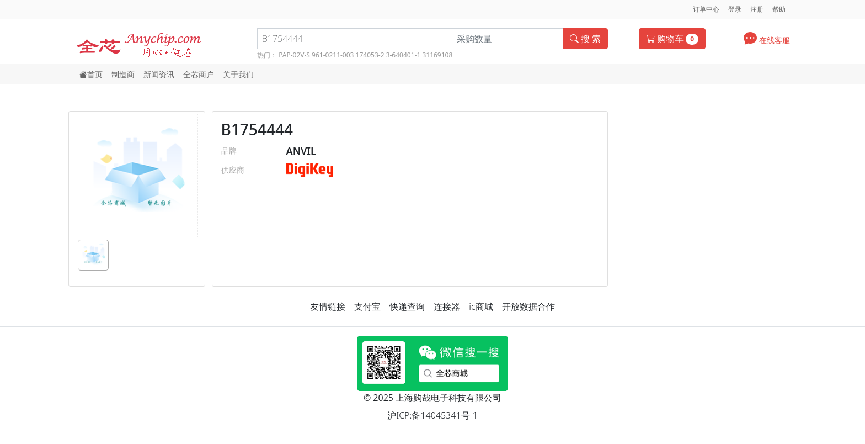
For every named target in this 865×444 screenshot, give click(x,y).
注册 (756, 9)
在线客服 (767, 38)
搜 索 (585, 38)
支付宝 (367, 306)
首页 (91, 74)
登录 (734, 9)
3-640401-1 (403, 55)
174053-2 (370, 55)
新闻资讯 (158, 74)
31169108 (437, 55)
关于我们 (238, 74)
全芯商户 (198, 74)
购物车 (672, 39)
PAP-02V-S (294, 55)
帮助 (779, 9)
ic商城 (481, 306)
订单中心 (706, 9)
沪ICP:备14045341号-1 (432, 415)
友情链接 (327, 306)
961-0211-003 (333, 55)
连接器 (447, 306)
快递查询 (407, 306)
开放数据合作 (528, 306)
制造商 (123, 74)
